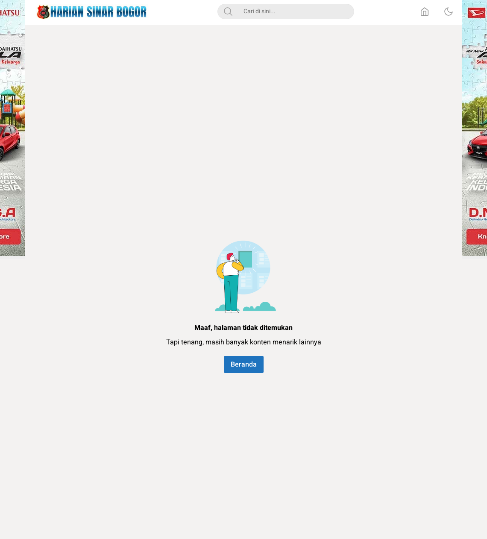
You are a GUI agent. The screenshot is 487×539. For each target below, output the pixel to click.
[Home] (425, 11)
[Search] (228, 11)
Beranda (244, 364)
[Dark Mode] (448, 11)
